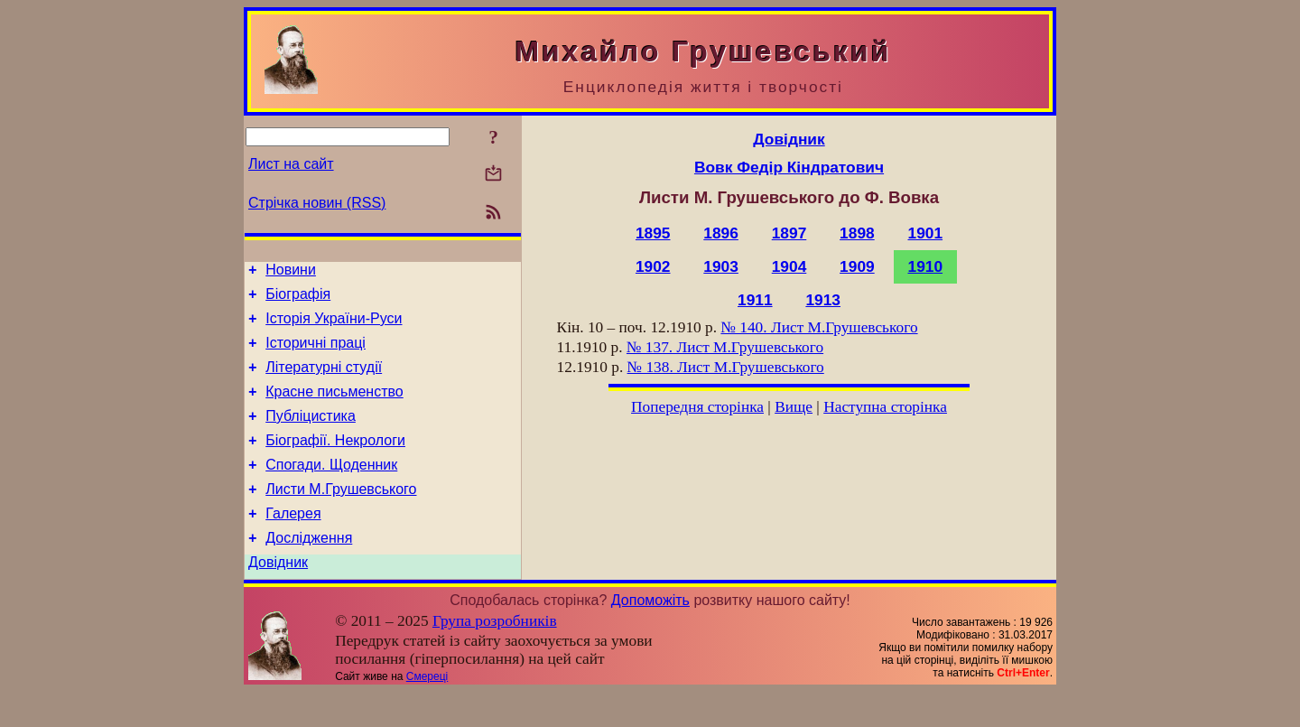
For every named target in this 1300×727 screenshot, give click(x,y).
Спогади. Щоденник (331, 489)
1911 (755, 300)
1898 (857, 233)
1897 (789, 233)
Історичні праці (315, 353)
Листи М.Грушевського (340, 516)
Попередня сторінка (697, 406)
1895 (653, 233)
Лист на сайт (291, 164)
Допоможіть (650, 635)
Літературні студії (323, 380)
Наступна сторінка (885, 406)
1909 (857, 266)
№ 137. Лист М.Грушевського (725, 347)
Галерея (292, 543)
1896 (720, 233)
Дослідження (308, 570)
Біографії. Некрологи (335, 462)
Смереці (427, 711)
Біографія (297, 299)
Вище (793, 406)
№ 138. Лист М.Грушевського (725, 367)
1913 (822, 300)
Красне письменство (334, 407)
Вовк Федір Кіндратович (789, 167)
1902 (653, 266)
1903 (720, 266)
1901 (925, 233)
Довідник (278, 597)
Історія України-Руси (333, 326)
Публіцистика (310, 435)
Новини (290, 272)
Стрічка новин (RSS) (316, 202)
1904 (789, 266)
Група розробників (494, 656)
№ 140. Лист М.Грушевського (818, 327)
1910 (925, 266)
